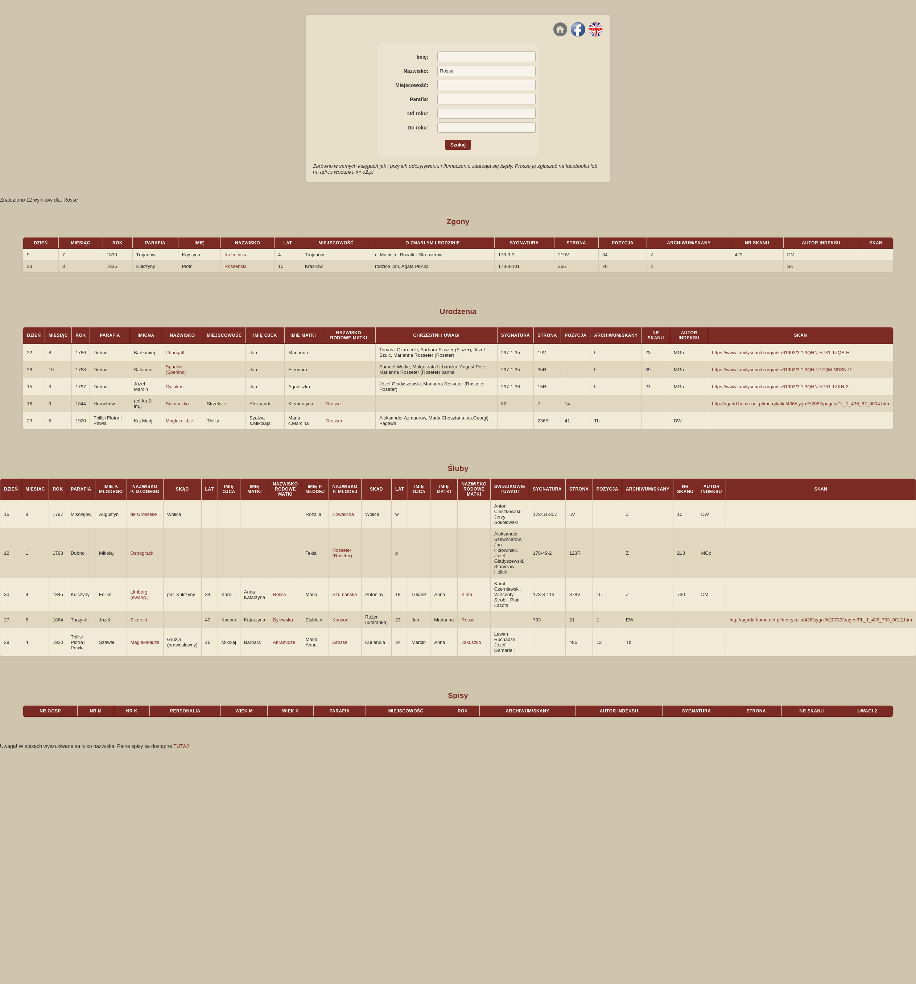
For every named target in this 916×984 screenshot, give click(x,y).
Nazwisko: (416, 71)
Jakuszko (471, 642)
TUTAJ (181, 746)
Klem (466, 594)
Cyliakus (174, 386)
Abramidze (284, 642)
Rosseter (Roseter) (342, 552)
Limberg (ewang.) (140, 594)
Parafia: (419, 99)
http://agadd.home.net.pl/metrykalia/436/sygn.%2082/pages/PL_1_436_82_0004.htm (800, 403)
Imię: (423, 57)
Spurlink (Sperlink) (176, 369)
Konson (340, 620)
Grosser (334, 420)
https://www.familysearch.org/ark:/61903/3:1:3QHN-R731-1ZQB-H (780, 352)
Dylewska (283, 620)
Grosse (333, 403)
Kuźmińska (236, 254)
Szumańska (345, 594)
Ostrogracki (142, 553)
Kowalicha (343, 514)
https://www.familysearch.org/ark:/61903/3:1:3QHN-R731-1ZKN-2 (780, 386)
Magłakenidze (145, 642)
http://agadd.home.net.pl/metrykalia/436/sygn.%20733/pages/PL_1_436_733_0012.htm (821, 620)
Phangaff (175, 352)
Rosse (279, 594)
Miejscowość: (411, 85)
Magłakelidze (179, 420)
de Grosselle (144, 514)
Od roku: (417, 113)
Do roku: (418, 128)
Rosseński (235, 266)
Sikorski (139, 620)
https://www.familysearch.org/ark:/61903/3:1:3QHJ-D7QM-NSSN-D (781, 369)
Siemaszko (177, 403)
